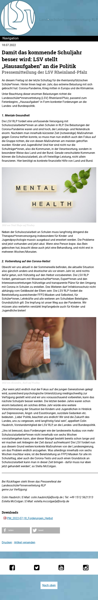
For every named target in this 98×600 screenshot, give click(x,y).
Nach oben (49, 585)
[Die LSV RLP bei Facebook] (12, 567)
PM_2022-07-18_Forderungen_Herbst (30, 518)
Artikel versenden (24, 542)
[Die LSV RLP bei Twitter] (36, 567)
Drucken (7, 542)
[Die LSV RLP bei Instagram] (85, 567)
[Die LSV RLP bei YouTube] (61, 567)
